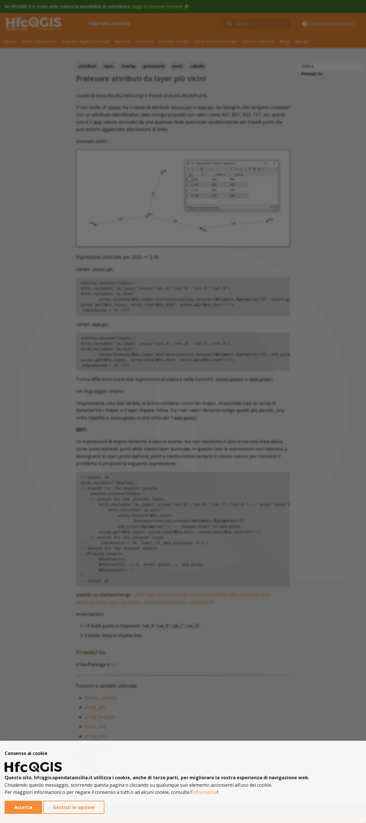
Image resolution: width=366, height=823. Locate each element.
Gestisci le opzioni (74, 807)
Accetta (23, 807)
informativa (204, 792)
